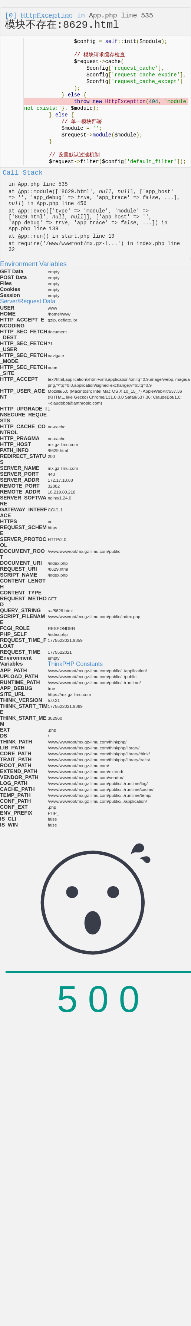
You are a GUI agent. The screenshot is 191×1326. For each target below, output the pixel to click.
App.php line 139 (33, 229)
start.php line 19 (88, 236)
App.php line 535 (121, 15)
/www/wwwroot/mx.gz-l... (82, 244)
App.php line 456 (61, 204)
